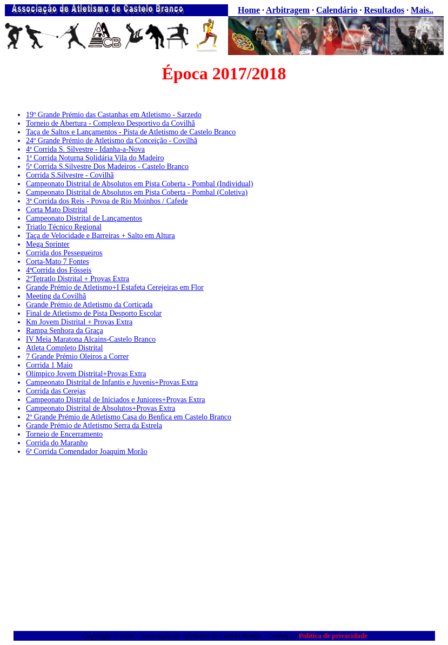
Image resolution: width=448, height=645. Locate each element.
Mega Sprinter (47, 244)
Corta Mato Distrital (57, 210)
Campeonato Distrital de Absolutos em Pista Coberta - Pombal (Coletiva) (137, 192)
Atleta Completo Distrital (64, 348)
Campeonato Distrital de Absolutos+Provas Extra (100, 408)
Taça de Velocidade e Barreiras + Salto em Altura (100, 236)
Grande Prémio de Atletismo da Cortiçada (89, 305)
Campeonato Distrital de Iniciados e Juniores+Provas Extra (115, 400)
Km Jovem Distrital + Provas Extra (79, 322)
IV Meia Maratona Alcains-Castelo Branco (91, 339)
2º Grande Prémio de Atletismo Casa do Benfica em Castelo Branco (128, 417)
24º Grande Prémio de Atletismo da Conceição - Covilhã (111, 141)
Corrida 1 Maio (49, 365)
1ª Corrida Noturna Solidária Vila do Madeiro (95, 158)
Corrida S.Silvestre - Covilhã (70, 175)
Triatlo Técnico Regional (64, 227)
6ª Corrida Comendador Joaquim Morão (87, 451)
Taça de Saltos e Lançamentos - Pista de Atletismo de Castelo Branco (131, 132)
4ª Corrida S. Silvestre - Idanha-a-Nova (85, 149)
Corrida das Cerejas (55, 391)
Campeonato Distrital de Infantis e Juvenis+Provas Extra (112, 382)
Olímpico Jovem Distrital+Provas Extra (86, 374)
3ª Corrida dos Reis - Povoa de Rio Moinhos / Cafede (107, 201)
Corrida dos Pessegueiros (64, 253)
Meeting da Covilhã (56, 296)
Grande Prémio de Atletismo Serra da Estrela (94, 426)
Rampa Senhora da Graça (64, 331)
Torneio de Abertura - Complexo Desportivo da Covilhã (110, 123)
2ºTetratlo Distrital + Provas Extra (77, 279)
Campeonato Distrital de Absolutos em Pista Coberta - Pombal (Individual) (139, 184)
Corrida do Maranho (57, 443)
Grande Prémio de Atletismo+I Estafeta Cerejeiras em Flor (115, 287)
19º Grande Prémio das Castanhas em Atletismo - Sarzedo (114, 115)
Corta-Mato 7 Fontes (57, 261)
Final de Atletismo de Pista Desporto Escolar (94, 313)
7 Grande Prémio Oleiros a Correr (77, 356)
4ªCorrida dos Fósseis (58, 270)
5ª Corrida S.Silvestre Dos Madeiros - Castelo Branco (107, 166)
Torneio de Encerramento (64, 434)
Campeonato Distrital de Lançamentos (84, 218)
